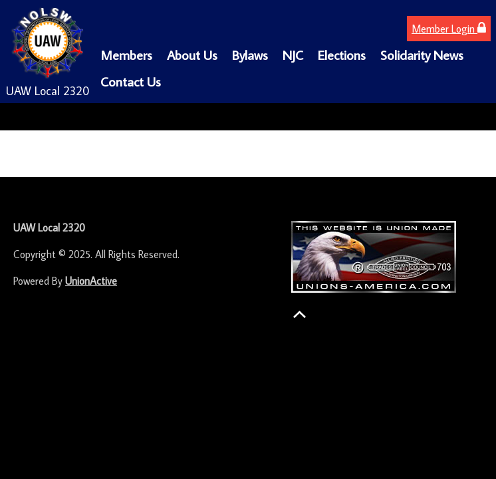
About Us (192, 54)
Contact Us (130, 81)
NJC (293, 54)
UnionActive (91, 280)
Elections (342, 54)
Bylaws (250, 54)
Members (126, 54)
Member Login (449, 28)
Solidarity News (421, 54)
